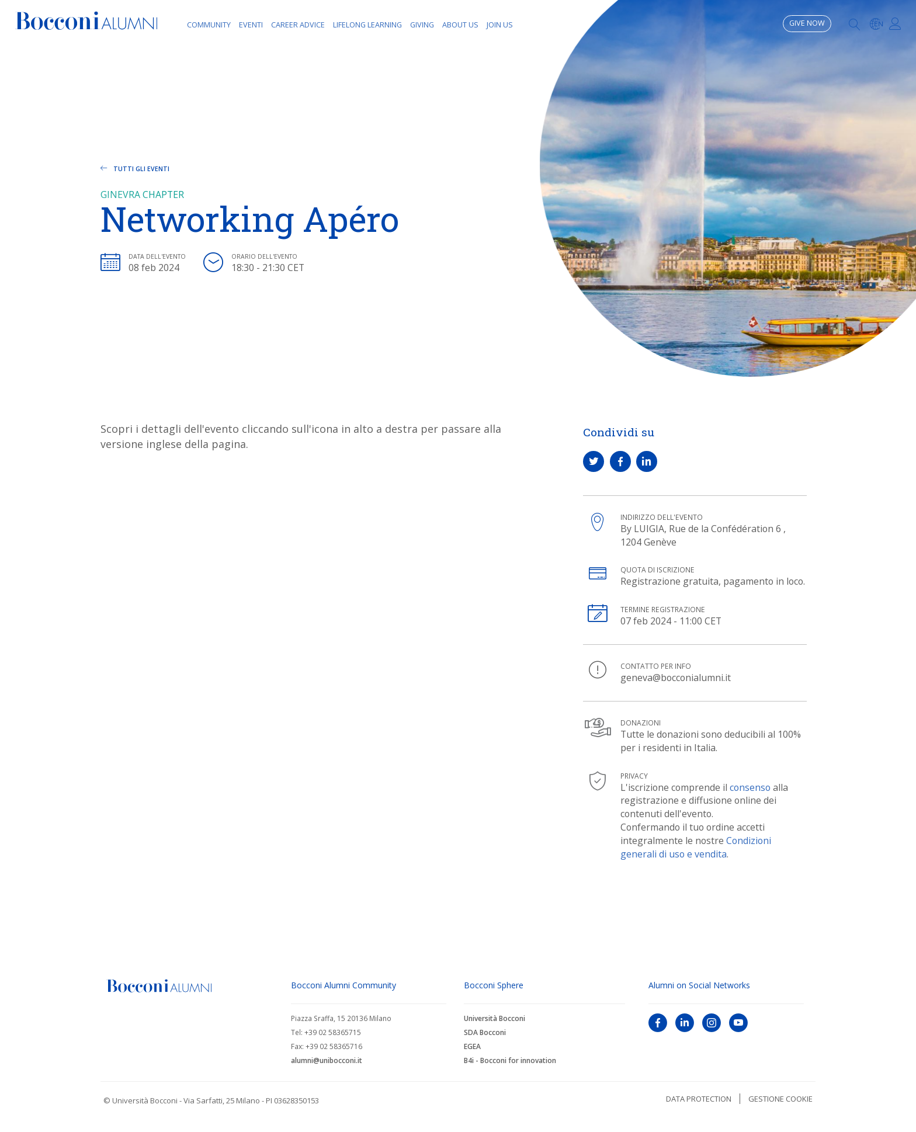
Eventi (251, 25)
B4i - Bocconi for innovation (510, 1060)
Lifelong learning (367, 25)
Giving (422, 25)
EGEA (472, 1046)
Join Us (500, 25)
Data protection (698, 1098)
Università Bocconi (494, 1018)
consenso (750, 787)
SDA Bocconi (485, 1032)
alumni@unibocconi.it (326, 1060)
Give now (807, 23)
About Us (460, 25)
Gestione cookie (780, 1098)
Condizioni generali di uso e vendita (695, 847)
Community (209, 25)
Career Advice (298, 25)
